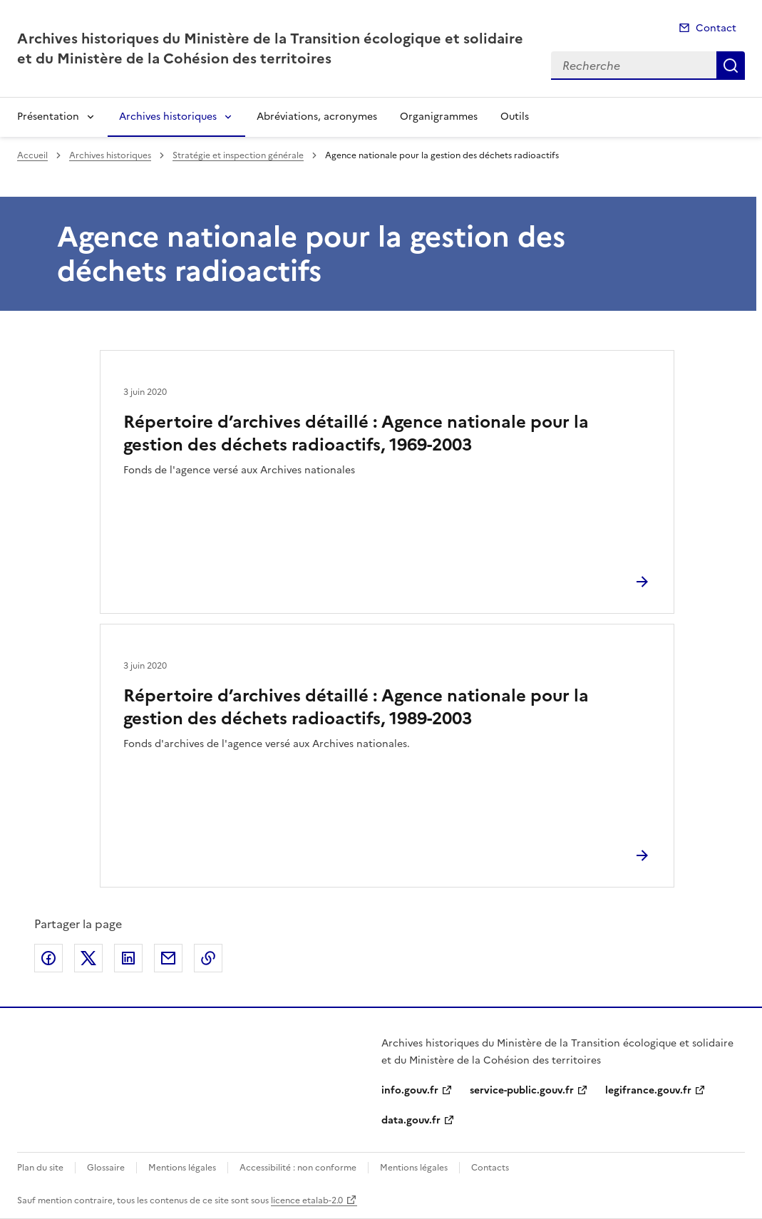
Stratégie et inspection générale (238, 155)
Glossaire (106, 1167)
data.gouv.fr (411, 1120)
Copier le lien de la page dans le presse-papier (208, 958)
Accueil (32, 155)
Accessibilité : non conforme (298, 1167)
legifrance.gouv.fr (648, 1090)
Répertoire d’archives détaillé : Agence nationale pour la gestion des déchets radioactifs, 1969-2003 (356, 433)
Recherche (730, 65)
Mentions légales (182, 1167)
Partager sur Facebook (48, 958)
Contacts (490, 1167)
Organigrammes (439, 116)
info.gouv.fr (409, 1090)
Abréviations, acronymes (317, 116)
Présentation (48, 116)
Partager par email (168, 958)
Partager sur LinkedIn (128, 958)
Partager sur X (88, 958)
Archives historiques (168, 116)
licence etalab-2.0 (307, 1200)
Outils (514, 116)
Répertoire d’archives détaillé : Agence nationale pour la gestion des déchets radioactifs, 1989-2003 (356, 707)
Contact (716, 28)
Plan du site (40, 1167)
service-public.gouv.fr (522, 1090)
